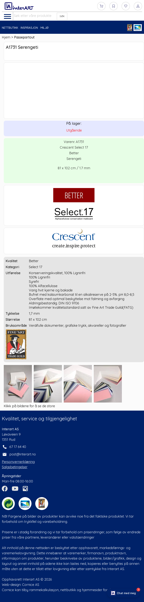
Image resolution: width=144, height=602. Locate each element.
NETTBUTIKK (10, 27)
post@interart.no (22, 454)
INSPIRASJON (29, 27)
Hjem (6, 37)
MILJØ (44, 27)
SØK (62, 16)
